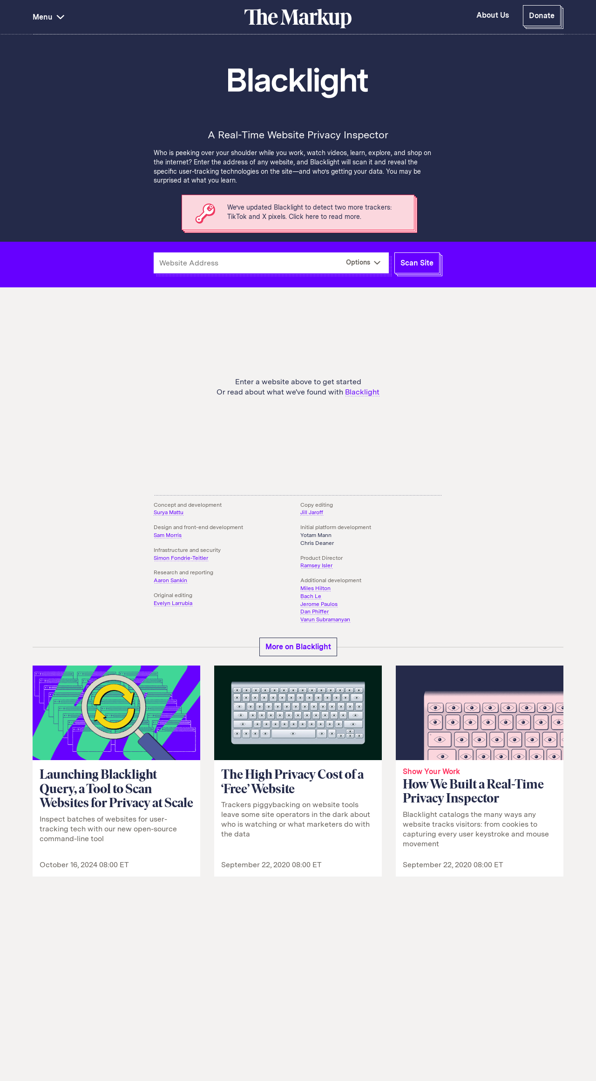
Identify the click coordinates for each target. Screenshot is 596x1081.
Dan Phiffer (314, 611)
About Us (492, 15)
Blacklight (362, 392)
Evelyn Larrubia (173, 603)
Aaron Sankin (170, 580)
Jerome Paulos (319, 604)
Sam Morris (168, 535)
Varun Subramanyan (325, 619)
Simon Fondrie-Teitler (181, 558)
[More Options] (363, 263)
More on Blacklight (298, 646)
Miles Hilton (315, 588)
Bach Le (310, 596)
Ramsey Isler (316, 565)
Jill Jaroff (311, 512)
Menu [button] (50, 17)
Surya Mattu (168, 512)
